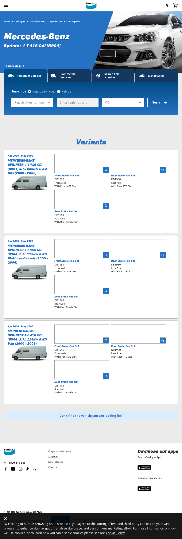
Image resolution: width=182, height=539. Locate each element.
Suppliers (53, 456)
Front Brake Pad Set (66, 175)
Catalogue (19, 21)
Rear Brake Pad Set (123, 175)
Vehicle (66, 91)
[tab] (15, 66)
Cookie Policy (115, 533)
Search (159, 102)
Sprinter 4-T (56, 21)
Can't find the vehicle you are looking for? (91, 416)
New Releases (55, 461)
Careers (52, 467)
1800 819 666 (14, 463)
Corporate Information (60, 451)
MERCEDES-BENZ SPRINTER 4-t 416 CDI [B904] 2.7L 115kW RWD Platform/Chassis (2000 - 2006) (28, 254)
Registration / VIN (44, 91)
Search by (18, 91)
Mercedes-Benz (37, 21)
